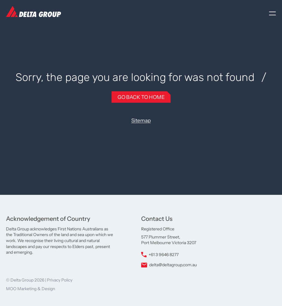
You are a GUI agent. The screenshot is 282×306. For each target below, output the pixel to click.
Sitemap (141, 120)
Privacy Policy (59, 280)
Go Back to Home (141, 97)
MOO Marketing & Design (30, 288)
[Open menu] (272, 13)
